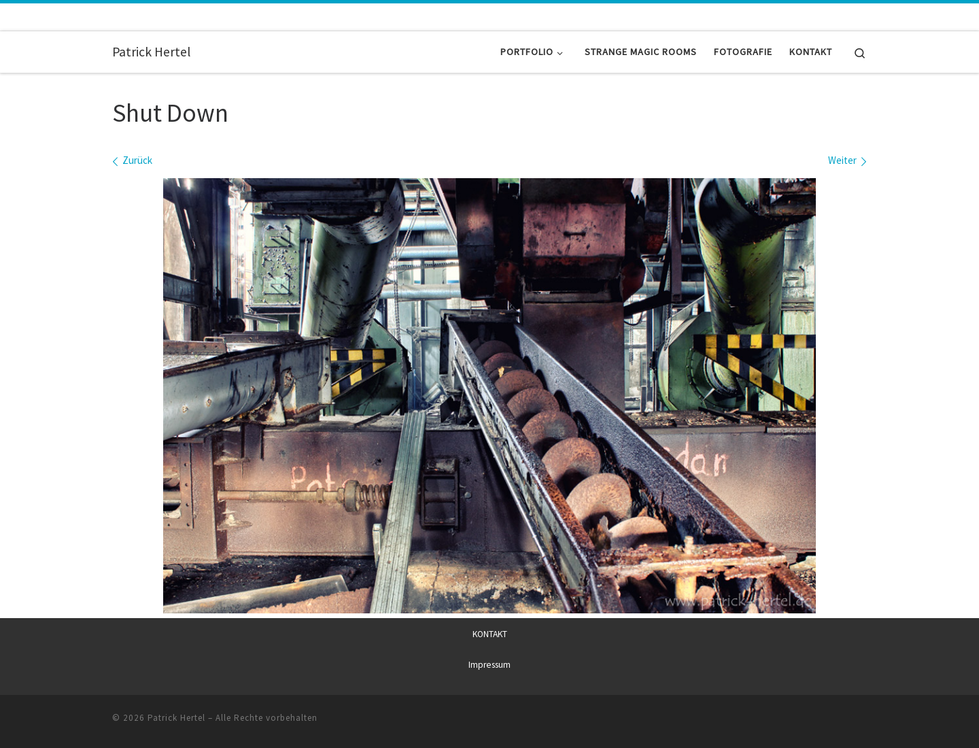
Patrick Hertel (176, 718)
